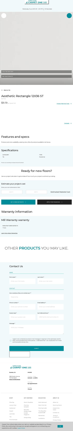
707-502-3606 (48, 9)
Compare (68, 123)
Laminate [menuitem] (12, 414)
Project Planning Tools (64, 104)
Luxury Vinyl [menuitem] (12, 405)
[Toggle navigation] (2, 3)
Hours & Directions (14, 379)
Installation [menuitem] (41, 418)
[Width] (36, 192)
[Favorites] (69, 3)
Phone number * (13, 302)
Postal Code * (13, 313)
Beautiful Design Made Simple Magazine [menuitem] (27, 412)
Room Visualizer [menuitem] (28, 402)
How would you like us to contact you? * (20, 293)
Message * (12, 323)
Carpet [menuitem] (11, 411)
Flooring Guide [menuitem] (42, 408)
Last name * (40, 277)
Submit (36, 348)
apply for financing (54, 202)
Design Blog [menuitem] (27, 417)
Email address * (41, 302)
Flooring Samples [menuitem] (26, 406)
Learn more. (21, 428)
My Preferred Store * (43, 313)
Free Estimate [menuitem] (13, 419)
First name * (12, 277)
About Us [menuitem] (55, 402)
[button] (67, 3)
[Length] (11, 192)
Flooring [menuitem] (11, 402)
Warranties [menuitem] (41, 415)
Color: (7, 71)
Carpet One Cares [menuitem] (56, 408)
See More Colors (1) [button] (7, 76)
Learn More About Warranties (9, 233)
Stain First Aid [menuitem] (42, 405)
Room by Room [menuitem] (57, 405)
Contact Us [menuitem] (56, 412)
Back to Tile (5, 90)
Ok (60, 426)
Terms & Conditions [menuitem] (56, 416)
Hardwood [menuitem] (12, 408)
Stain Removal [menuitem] (42, 402)
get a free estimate (18, 202)
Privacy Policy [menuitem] (57, 420)
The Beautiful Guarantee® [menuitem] (42, 411)
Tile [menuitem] (10, 416)
